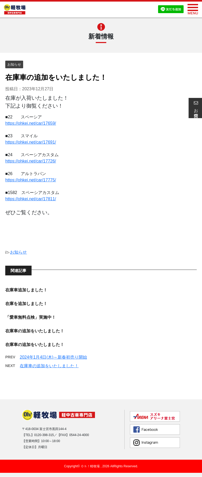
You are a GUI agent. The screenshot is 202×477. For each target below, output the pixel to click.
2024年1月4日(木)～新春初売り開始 (53, 357)
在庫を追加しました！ (26, 303)
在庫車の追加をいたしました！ (34, 331)
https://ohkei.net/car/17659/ (30, 123)
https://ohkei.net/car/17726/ (30, 161)
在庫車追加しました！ (26, 290)
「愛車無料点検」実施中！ (30, 317)
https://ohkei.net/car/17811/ (30, 199)
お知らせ (18, 252)
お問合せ (195, 108)
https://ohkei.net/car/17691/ (30, 142)
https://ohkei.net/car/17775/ (30, 180)
